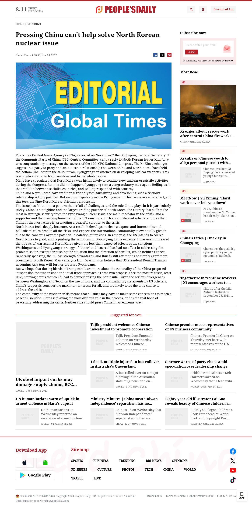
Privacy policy (154, 496)
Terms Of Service (224, 61)
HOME (20, 24)
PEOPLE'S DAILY (226, 496)
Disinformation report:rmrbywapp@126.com (42, 500)
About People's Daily (201, 496)
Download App (223, 9)
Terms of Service (176, 496)
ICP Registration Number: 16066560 (114, 496)
